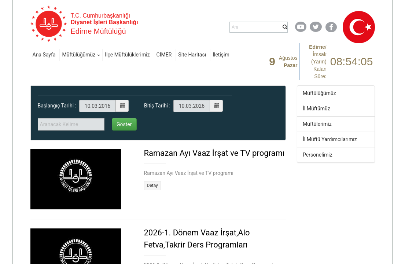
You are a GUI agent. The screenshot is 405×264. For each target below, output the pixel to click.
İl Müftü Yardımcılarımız (330, 139)
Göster (124, 124)
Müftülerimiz (317, 124)
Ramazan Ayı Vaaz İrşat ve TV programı (214, 153)
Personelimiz (317, 155)
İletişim (221, 55)
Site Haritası (192, 55)
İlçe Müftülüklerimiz (127, 55)
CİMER (164, 55)
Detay (152, 185)
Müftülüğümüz (78, 55)
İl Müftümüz (316, 108)
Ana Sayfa (44, 55)
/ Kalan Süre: (317, 61)
